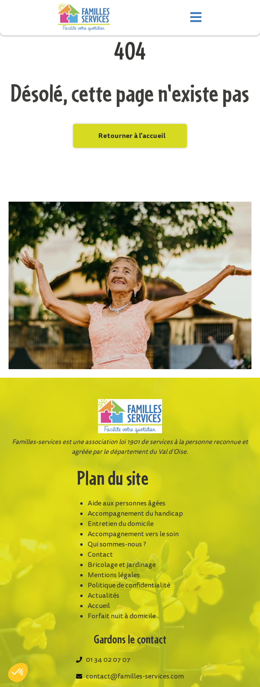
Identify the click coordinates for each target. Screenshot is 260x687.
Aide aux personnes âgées (126, 503)
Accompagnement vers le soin (133, 534)
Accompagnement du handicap (135, 513)
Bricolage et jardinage (122, 565)
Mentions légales (114, 575)
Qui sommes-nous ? (117, 544)
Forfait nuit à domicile (122, 616)
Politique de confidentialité (129, 585)
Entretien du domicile (121, 523)
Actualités (103, 595)
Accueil (99, 606)
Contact (100, 554)
